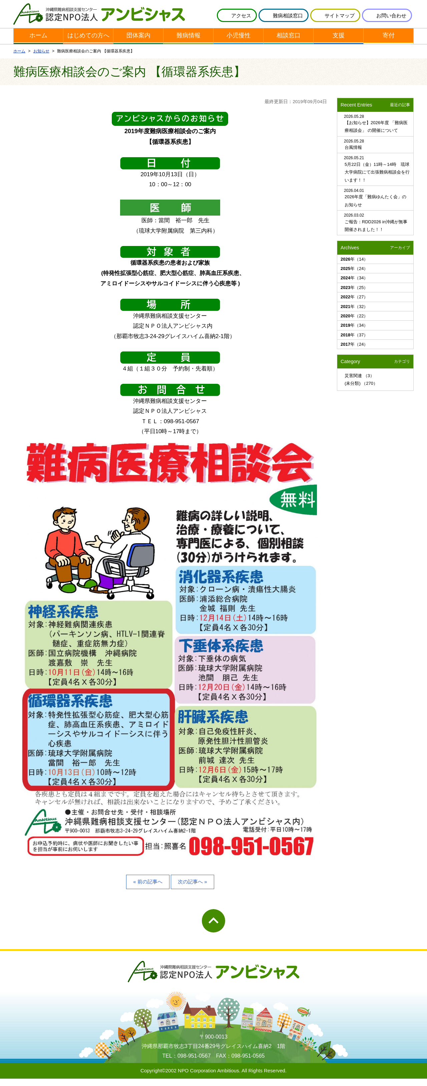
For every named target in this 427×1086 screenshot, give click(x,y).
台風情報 (353, 154)
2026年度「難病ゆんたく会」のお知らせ (375, 208)
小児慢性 (238, 45)
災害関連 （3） (359, 382)
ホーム (38, 45)
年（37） (354, 341)
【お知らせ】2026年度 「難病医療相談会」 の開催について (376, 133)
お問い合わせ (391, 15)
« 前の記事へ (147, 889)
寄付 (388, 45)
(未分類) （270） (361, 390)
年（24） (354, 275)
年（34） (354, 285)
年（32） (354, 313)
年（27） (354, 304)
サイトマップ (340, 15)
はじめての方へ (88, 45)
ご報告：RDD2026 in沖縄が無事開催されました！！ (376, 232)
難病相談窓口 (288, 15)
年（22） (354, 323)
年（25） (354, 294)
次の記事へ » (192, 889)
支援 (338, 45)
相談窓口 (288, 45)
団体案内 (138, 45)
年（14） (354, 266)
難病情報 (188, 45)
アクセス (241, 15)
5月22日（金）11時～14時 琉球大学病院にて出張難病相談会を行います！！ (377, 179)
